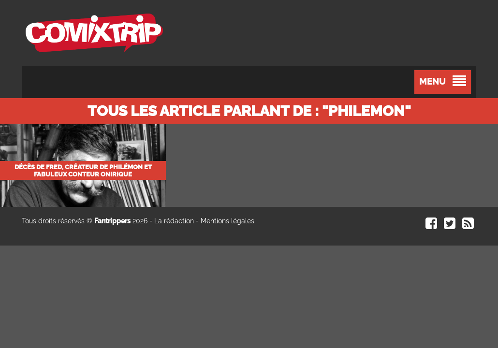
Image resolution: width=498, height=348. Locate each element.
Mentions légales (227, 221)
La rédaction (174, 221)
